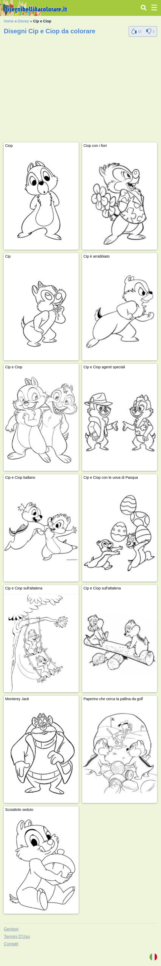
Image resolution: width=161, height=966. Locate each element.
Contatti (11, 944)
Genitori (11, 929)
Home (8, 21)
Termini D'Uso (17, 936)
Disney (23, 21)
